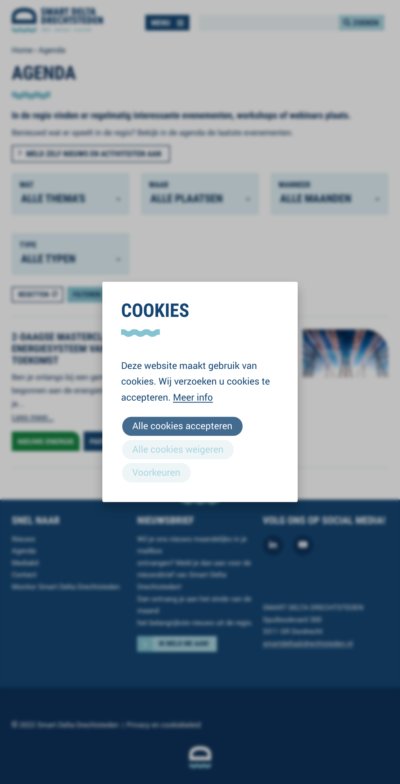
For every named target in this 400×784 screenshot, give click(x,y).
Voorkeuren (156, 472)
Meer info (193, 397)
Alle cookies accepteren (182, 426)
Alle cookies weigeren (177, 449)
